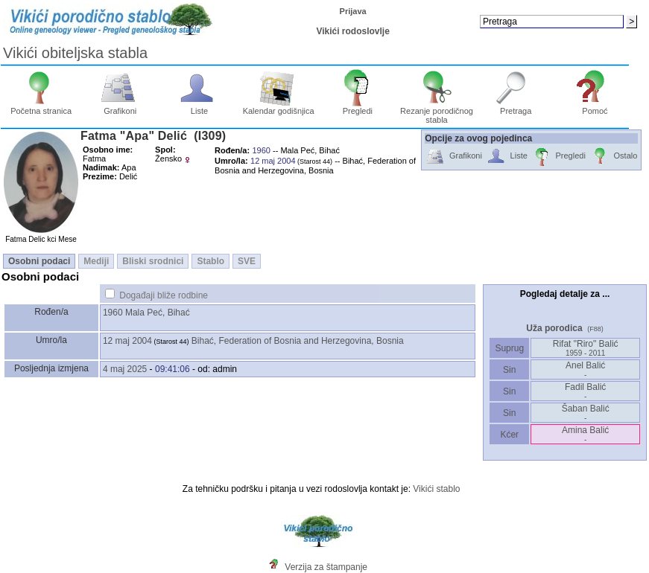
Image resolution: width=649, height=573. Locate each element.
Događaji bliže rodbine (163, 295)
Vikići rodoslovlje (352, 31)
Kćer (509, 434)
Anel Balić (585, 369)
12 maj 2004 (127, 341)
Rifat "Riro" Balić (585, 348)
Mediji (96, 261)
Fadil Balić (585, 391)
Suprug (509, 348)
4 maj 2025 (125, 369)
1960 (113, 312)
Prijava (353, 11)
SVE (247, 261)
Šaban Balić (586, 412)
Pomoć (595, 107)
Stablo (210, 261)
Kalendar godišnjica (278, 107)
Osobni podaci (39, 261)
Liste (199, 107)
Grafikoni (120, 107)
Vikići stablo (436, 489)
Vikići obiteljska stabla (75, 53)
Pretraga (516, 107)
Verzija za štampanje (326, 567)
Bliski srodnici (152, 261)
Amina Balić (585, 434)
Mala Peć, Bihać (157, 312)
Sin (510, 370)
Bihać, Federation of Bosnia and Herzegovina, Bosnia (297, 341)
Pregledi (358, 107)
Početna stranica (41, 107)
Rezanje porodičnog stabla (436, 111)
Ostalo (613, 156)
